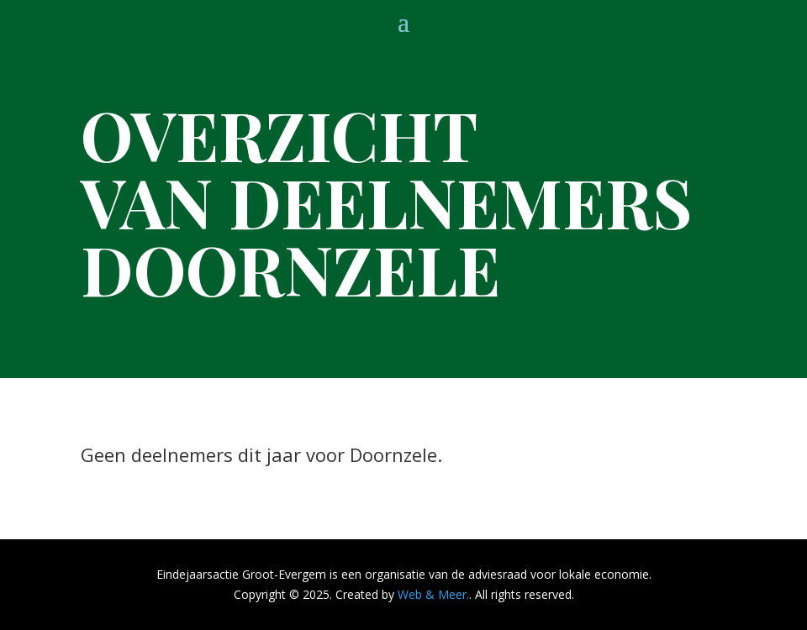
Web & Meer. (433, 594)
